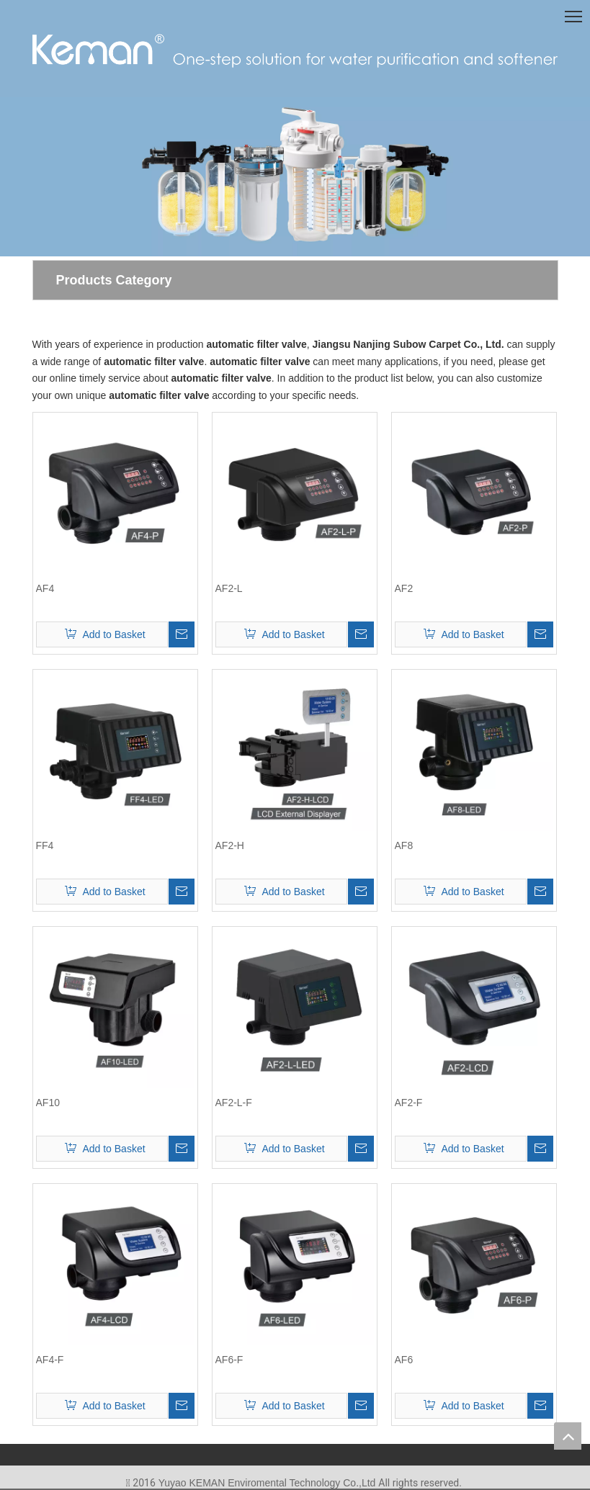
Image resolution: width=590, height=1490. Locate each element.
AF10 (48, 1102)
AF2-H (229, 845)
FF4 (45, 845)
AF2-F (409, 1102)
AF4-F (50, 1359)
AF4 (45, 588)
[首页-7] (295, 176)
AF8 (404, 845)
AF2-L (229, 588)
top (567, 1436)
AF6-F (229, 1359)
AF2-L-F (233, 1102)
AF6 (404, 1359)
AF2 (404, 588)
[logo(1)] (295, 49)
